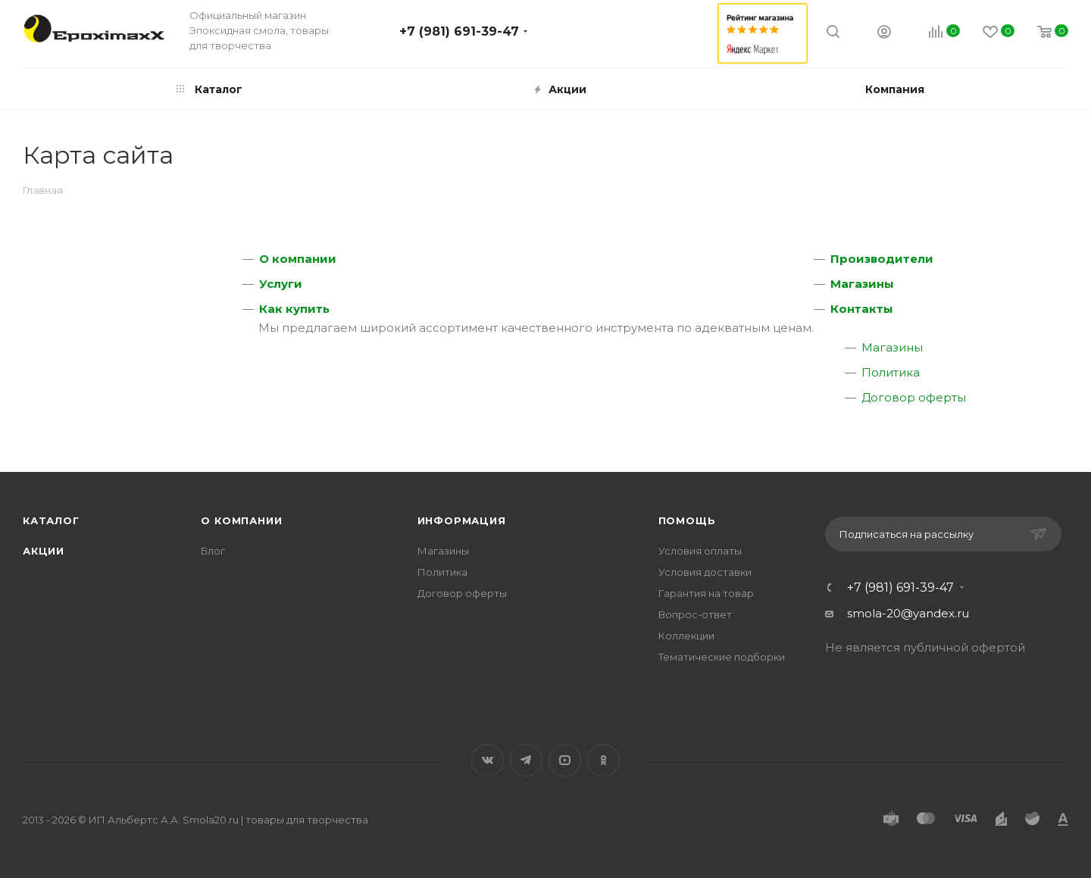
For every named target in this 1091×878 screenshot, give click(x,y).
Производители (881, 259)
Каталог (51, 520)
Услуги (280, 284)
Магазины (862, 284)
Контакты (861, 309)
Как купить (294, 309)
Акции (43, 551)
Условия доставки (705, 572)
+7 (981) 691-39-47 (459, 31)
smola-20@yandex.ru (908, 613)
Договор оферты (913, 397)
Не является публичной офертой (925, 647)
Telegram (526, 760)
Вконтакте (487, 760)
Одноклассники (603, 760)
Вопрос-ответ (695, 614)
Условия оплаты (700, 551)
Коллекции (686, 636)
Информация (461, 520)
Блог (213, 551)
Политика (890, 372)
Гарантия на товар (706, 593)
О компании (297, 259)
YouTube (565, 760)
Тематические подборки (721, 657)
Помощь (687, 520)
